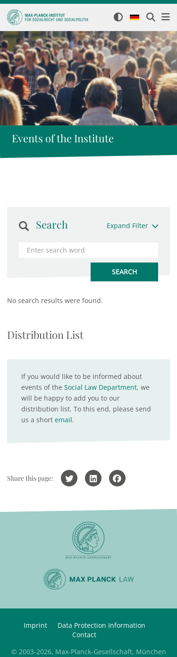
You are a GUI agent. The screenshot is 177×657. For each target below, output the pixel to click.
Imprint (35, 625)
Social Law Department (100, 387)
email (63, 419)
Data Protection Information (101, 625)
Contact (84, 634)
